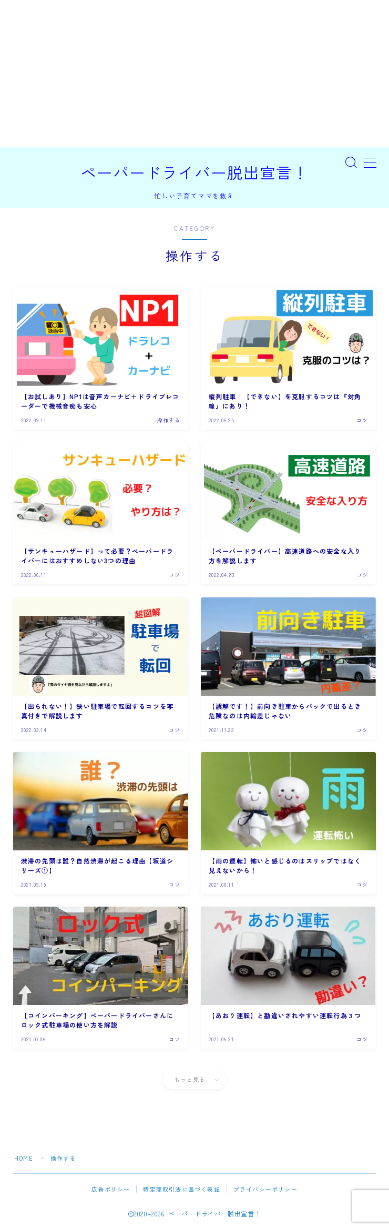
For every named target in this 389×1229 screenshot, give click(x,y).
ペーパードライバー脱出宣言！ (194, 172)
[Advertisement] (194, 73)
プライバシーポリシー (265, 1189)
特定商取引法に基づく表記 (181, 1189)
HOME (23, 1158)
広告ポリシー (110, 1189)
